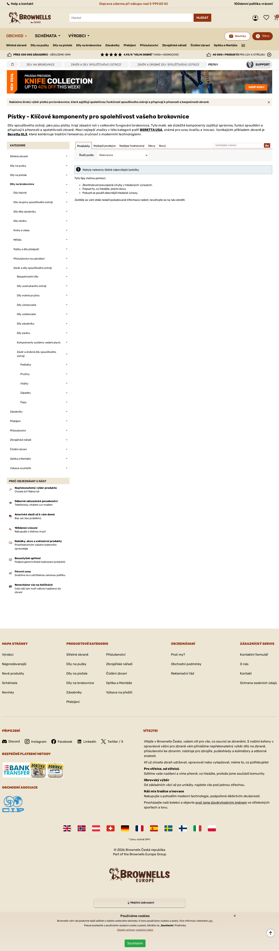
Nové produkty (13, 673)
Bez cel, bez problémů (28, 518)
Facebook (61, 741)
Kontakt (246, 673)
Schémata (46, 35)
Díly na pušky (40, 45)
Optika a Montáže (225, 45)
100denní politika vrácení (253, 4)
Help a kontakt (19, 4)
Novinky (8, 692)
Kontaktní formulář (254, 654)
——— (243, 45)
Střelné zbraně (16, 45)
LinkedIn (86, 741)
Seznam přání (267, 18)
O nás (244, 664)
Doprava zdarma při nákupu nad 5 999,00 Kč (133, 4)
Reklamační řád (182, 673)
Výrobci (77, 35)
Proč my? (178, 654)
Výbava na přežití (119, 692)
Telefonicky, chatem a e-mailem (34, 504)
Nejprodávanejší (14, 664)
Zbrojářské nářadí (174, 45)
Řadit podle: (86, 155)
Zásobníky (112, 45)
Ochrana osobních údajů (258, 683)
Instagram (35, 741)
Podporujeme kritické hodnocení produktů (40, 561)
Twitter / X (112, 741)
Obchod (14, 35)
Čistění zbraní (200, 45)
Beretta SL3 (17, 134)
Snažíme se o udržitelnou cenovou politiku (40, 575)
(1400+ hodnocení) (151, 54)
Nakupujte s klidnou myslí (30, 531)
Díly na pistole (62, 45)
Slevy (266, 36)
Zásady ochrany (126, 929)
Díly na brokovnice (88, 45)
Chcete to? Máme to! (27, 491)
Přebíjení (130, 45)
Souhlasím (135, 943)
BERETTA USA (151, 130)
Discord (11, 741)
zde (210, 920)
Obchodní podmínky (186, 664)
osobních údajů (144, 929)
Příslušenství (149, 45)
